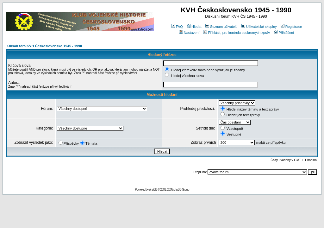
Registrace (291, 26)
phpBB (153, 189)
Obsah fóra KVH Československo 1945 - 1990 (44, 46)
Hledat (194, 26)
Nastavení (189, 33)
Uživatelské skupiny (259, 26)
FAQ (177, 26)
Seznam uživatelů (221, 26)
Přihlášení (284, 33)
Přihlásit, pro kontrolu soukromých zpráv (236, 33)
